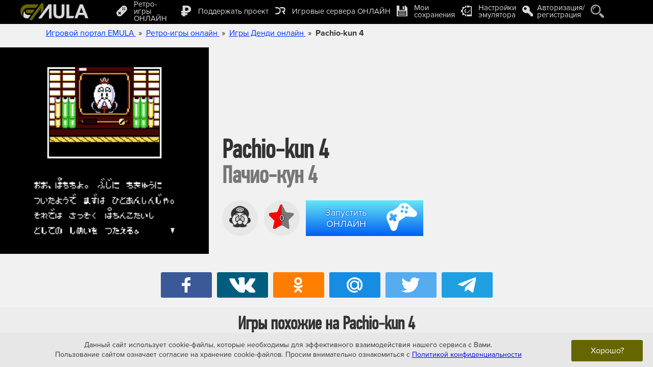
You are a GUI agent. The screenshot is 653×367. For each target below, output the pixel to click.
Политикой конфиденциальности (467, 354)
